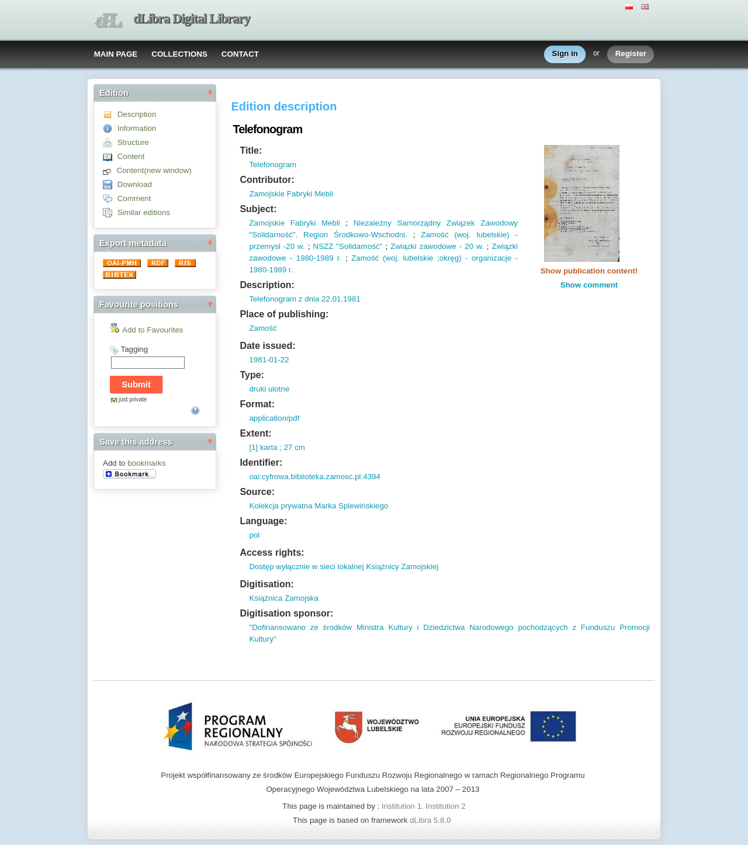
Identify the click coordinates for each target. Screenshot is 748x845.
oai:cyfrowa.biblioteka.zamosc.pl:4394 (314, 476)
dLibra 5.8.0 (431, 820)
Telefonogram (272, 164)
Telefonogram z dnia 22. (290, 299)
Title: (251, 150)
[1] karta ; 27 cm (277, 447)
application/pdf (274, 418)
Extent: (255, 433)
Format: (257, 404)
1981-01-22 (269, 359)
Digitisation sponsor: (286, 613)
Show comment (589, 284)
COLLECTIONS (179, 54)
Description (137, 114)
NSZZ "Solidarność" (348, 246)
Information (137, 128)
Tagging (134, 349)
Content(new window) (154, 170)
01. (338, 299)
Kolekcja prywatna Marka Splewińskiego (318, 505)
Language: (263, 521)
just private (133, 399)
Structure (133, 142)
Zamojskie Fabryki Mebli (291, 193)
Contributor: (267, 180)
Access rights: (272, 552)
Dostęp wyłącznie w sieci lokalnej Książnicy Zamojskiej (343, 566)
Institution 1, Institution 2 (424, 806)
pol (254, 535)
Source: (257, 492)
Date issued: (267, 346)
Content (131, 156)
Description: (267, 285)
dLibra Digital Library (191, 18)
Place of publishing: (284, 314)
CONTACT (240, 54)
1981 (352, 299)
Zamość (262, 328)
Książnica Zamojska (283, 598)
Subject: (258, 209)
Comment (134, 198)
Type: (252, 375)
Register (630, 54)
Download (134, 184)
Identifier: (261, 462)
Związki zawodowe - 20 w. (436, 246)
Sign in (565, 54)
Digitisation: (266, 584)
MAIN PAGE (116, 54)
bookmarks (146, 463)
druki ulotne (269, 389)
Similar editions (143, 212)
